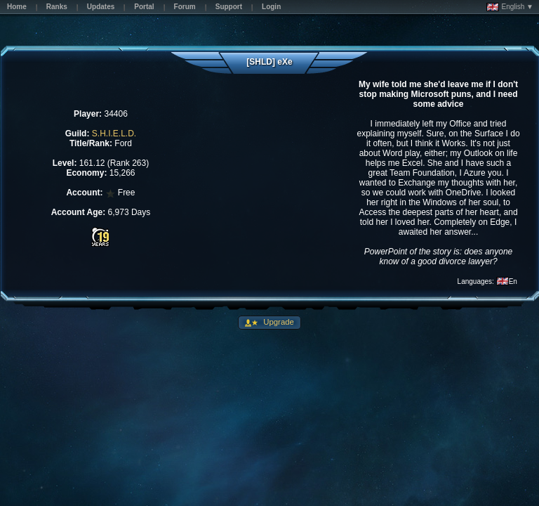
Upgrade (277, 322)
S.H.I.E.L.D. (114, 133)
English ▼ (509, 7)
